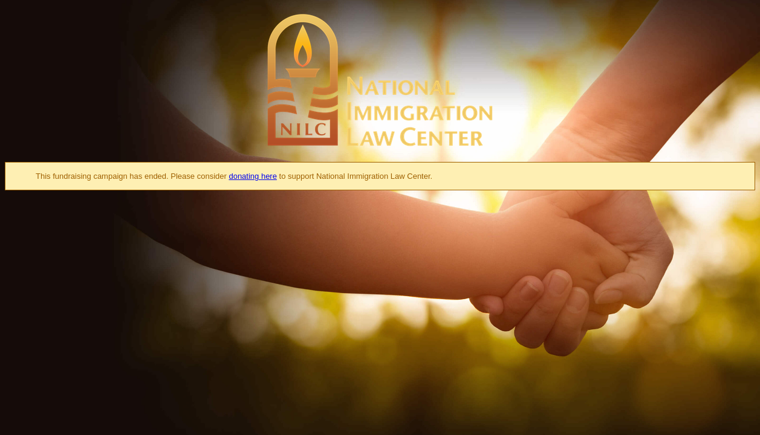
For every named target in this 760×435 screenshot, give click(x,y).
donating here (253, 176)
